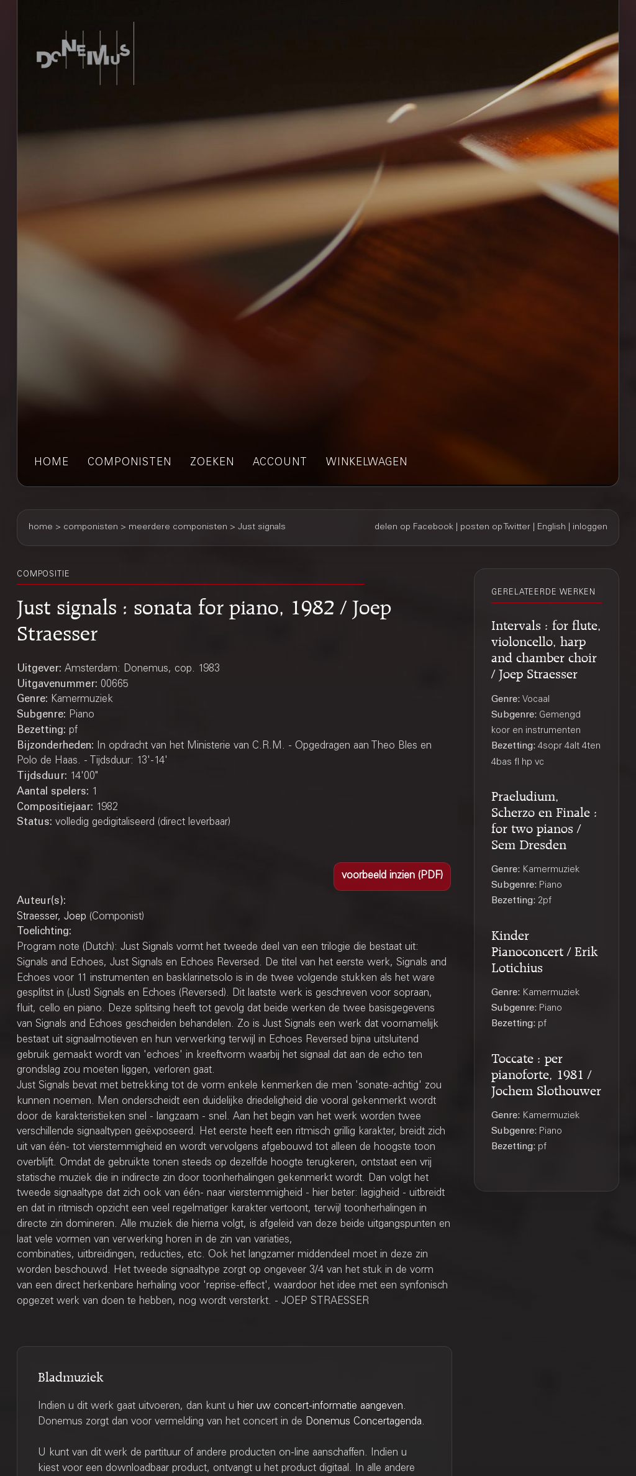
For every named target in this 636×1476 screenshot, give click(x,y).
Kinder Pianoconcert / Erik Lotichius (544, 949)
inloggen (590, 527)
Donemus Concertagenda (364, 1422)
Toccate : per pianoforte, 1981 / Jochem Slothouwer (546, 1072)
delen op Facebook (414, 527)
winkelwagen (366, 463)
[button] (392, 876)
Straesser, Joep (51, 917)
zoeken (212, 463)
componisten (129, 463)
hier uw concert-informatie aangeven (320, 1406)
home (51, 463)
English (551, 527)
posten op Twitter (495, 527)
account (280, 463)
